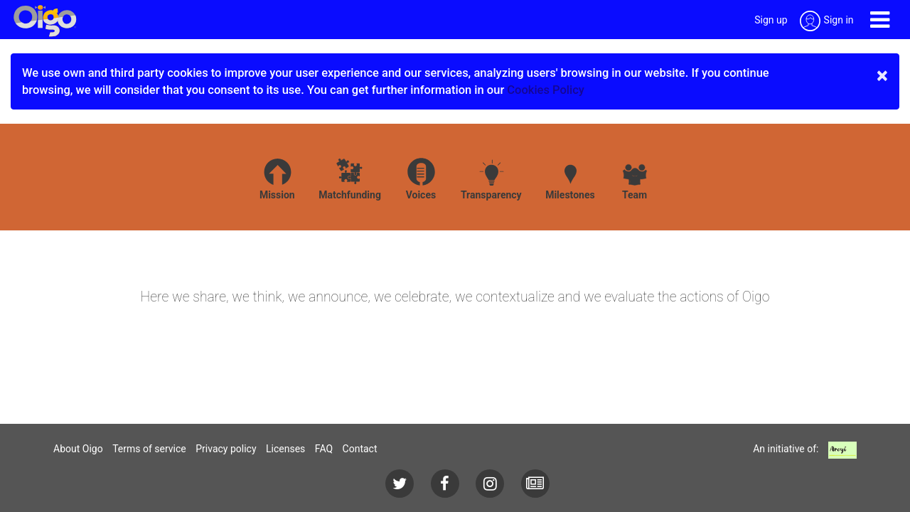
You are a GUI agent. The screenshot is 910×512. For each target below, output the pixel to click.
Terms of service (149, 448)
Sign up (770, 20)
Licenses (285, 448)
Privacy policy (226, 448)
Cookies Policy (545, 90)
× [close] (882, 75)
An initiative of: (785, 448)
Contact (360, 448)
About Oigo (78, 448)
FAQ (324, 448)
